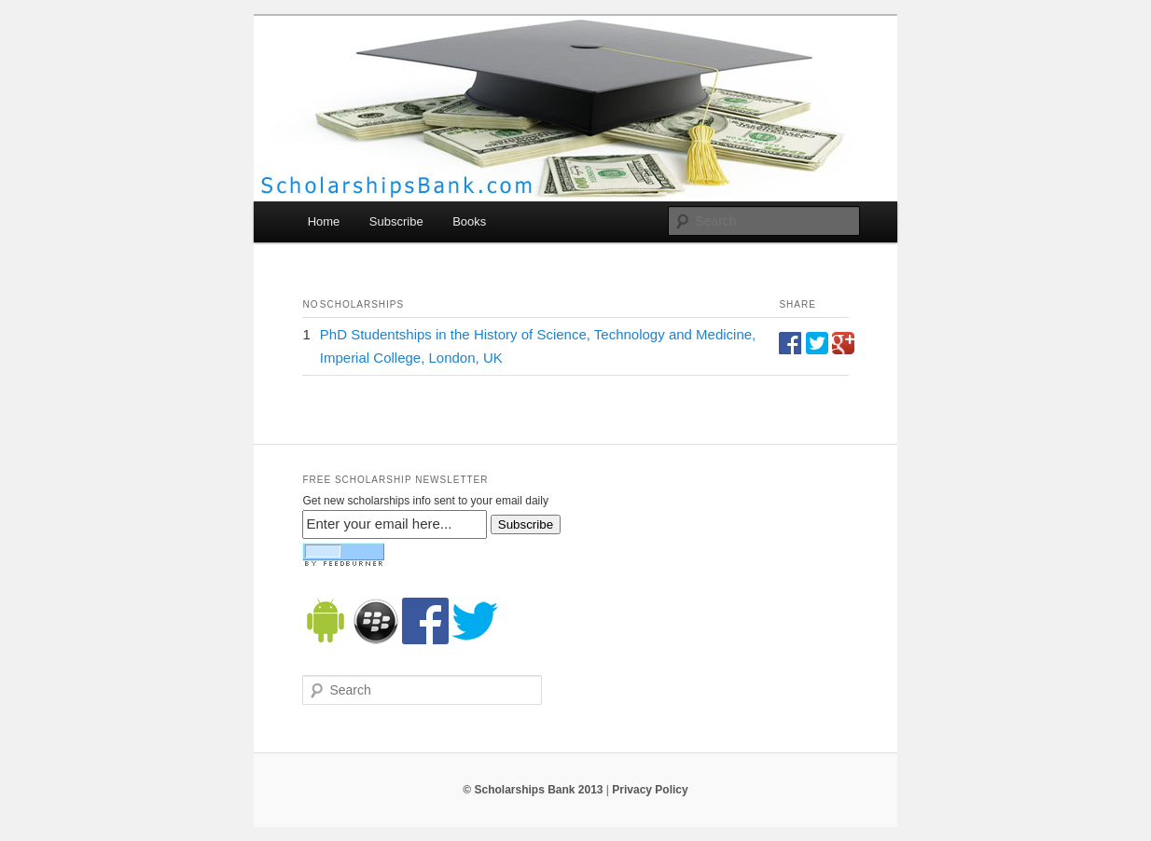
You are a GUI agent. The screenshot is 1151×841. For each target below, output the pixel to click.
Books (469, 221)
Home (324, 221)
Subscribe (396, 221)
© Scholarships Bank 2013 (533, 789)
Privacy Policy (649, 789)
